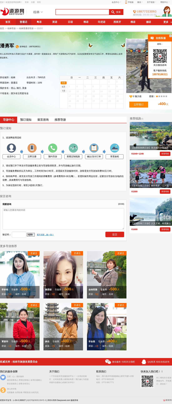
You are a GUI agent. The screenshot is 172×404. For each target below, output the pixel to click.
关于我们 (54, 371)
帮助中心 (165, 2)
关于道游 (152, 2)
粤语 (39, 22)
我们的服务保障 (9, 371)
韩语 (86, 22)
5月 (63, 82)
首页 (39, 2)
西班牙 (117, 22)
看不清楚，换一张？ (45, 235)
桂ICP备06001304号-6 (36, 400)
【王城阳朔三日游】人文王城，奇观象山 (151, 223)
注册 (33, 2)
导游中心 (8, 119)
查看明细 (165, 154)
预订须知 (25, 119)
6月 (63, 87)
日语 (70, 22)
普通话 (23, 22)
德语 (148, 22)
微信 (140, 2)
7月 (63, 91)
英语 (54, 22)
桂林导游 (12, 28)
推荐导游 (60, 119)
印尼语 (101, 22)
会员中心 (116, 2)
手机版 (129, 2)
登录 (27, 2)
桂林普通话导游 (26, 28)
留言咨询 (43, 119)
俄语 (132, 22)
